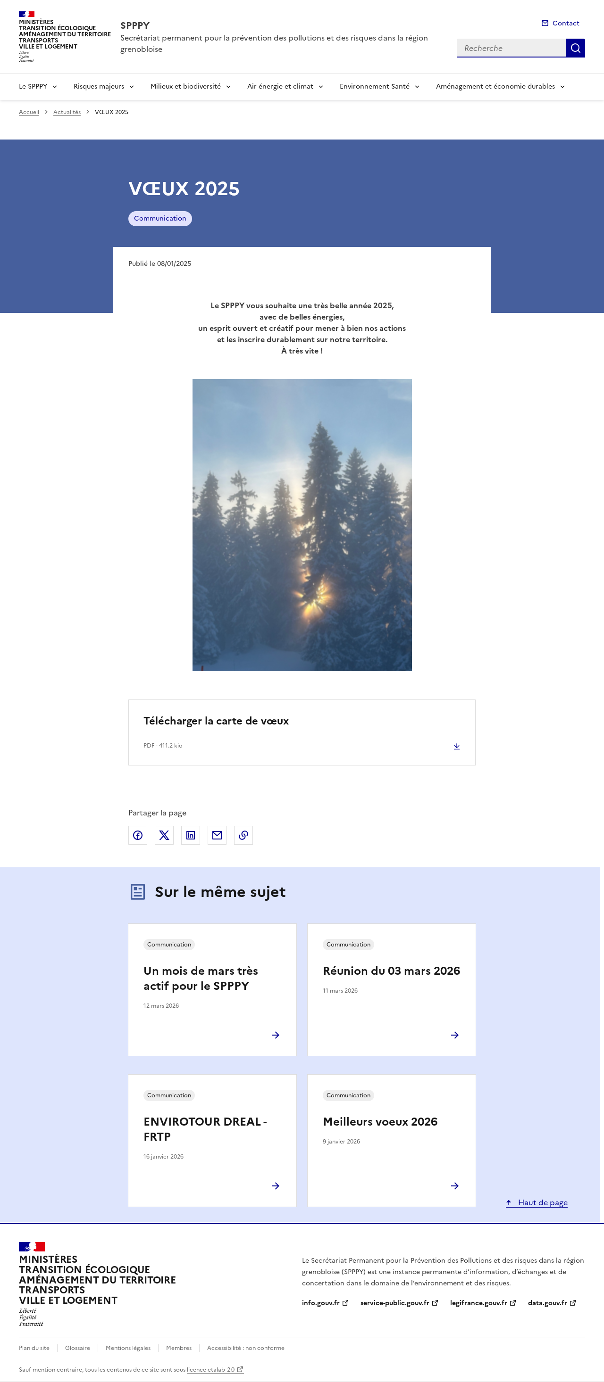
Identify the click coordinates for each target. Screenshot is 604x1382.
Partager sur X (164, 835)
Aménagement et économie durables (495, 86)
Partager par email (217, 835)
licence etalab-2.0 (211, 1370)
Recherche (575, 48)
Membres (179, 1348)
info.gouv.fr (321, 1303)
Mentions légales (128, 1348)
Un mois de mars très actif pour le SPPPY (200, 978)
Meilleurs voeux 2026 (380, 1121)
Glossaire (77, 1348)
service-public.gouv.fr (395, 1303)
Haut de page (542, 1202)
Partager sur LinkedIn (190, 835)
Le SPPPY (33, 86)
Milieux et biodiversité (186, 86)
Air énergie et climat (280, 86)
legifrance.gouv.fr (478, 1303)
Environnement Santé (375, 86)
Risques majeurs (99, 86)
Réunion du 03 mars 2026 (391, 970)
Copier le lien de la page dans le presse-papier (243, 835)
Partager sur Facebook (137, 835)
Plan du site (34, 1348)
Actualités (67, 112)
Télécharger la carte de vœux (216, 721)
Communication (160, 218)
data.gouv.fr (547, 1303)
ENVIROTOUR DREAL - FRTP (204, 1129)
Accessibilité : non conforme (246, 1348)
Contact (566, 23)
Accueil (29, 112)
